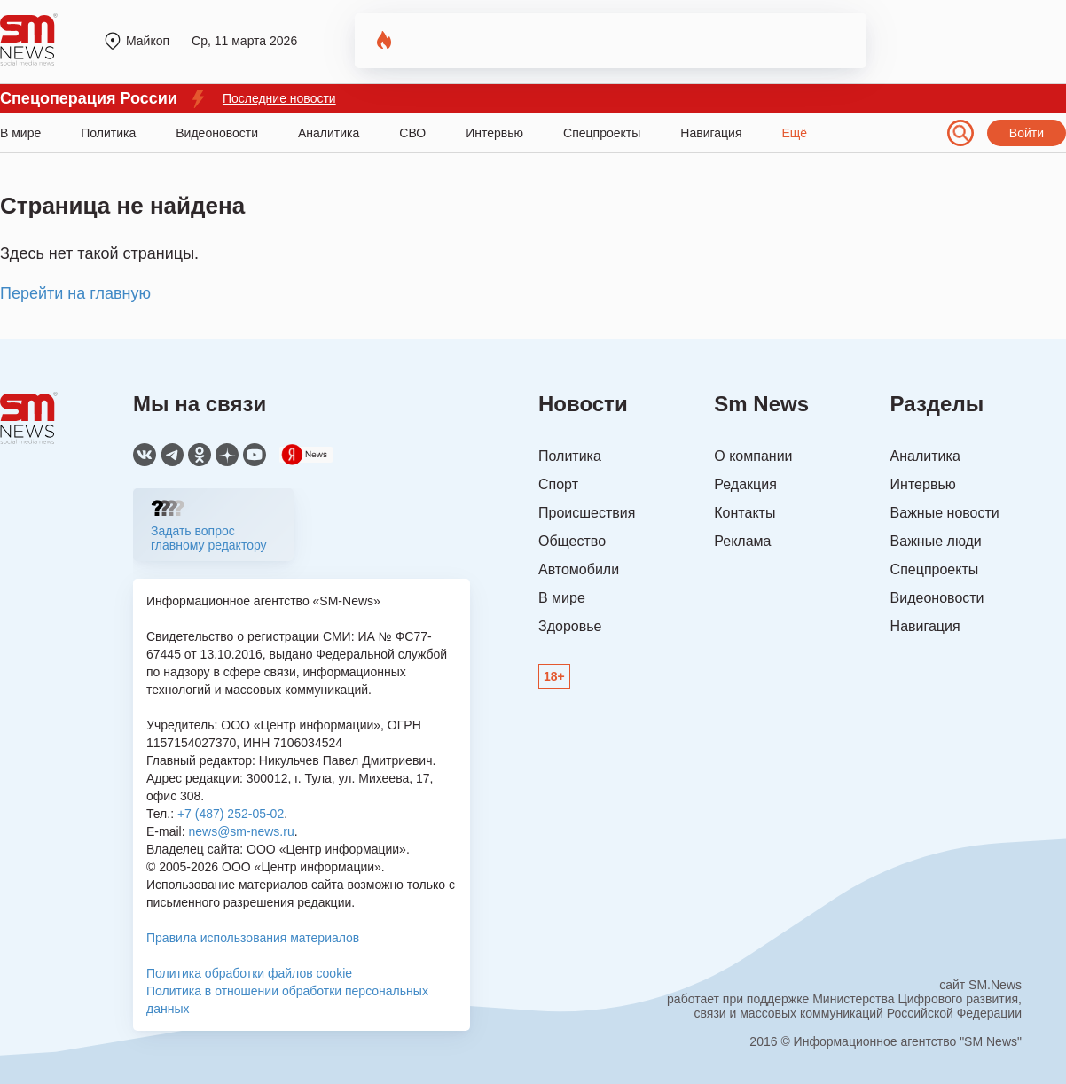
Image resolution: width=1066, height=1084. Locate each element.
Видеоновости (217, 133)
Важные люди (936, 541)
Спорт (558, 484)
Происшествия (586, 512)
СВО (412, 133)
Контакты (744, 512)
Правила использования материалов (252, 938)
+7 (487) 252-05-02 (230, 814)
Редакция (745, 484)
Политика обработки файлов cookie (249, 973)
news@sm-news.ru (241, 831)
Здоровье (569, 626)
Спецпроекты (601, 133)
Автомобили (578, 569)
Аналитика (328, 133)
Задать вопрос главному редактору (209, 538)
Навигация (710, 133)
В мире (20, 133)
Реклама (742, 541)
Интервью (494, 133)
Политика (108, 133)
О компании (753, 456)
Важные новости (944, 512)
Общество (572, 541)
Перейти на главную (75, 293)
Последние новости (279, 98)
